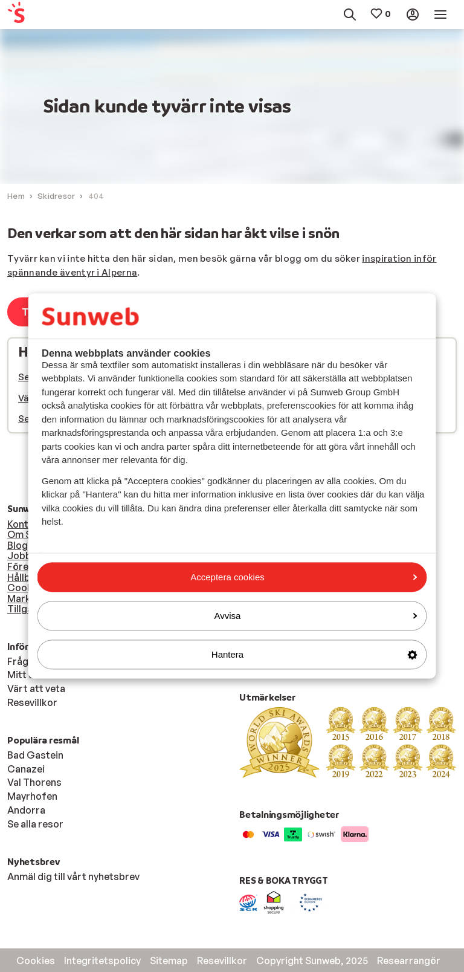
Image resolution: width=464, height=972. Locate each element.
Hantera (314, 654)
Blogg (20, 545)
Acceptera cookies (303, 577)
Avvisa (315, 616)
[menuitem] (36, 15)
